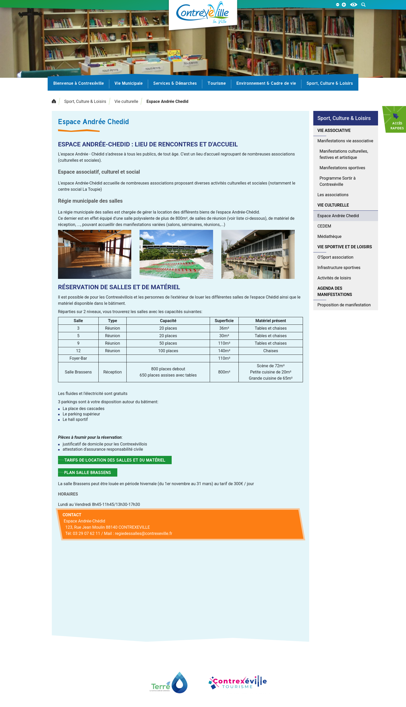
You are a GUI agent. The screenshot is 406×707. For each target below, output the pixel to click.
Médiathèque (329, 236)
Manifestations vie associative (345, 140)
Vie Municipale (128, 83)
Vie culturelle (126, 101)
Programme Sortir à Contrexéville (338, 181)
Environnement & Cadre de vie (266, 83)
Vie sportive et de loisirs (344, 246)
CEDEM (324, 226)
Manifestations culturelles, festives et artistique (344, 154)
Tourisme (216, 83)
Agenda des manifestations (334, 291)
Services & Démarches (175, 83)
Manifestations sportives (342, 167)
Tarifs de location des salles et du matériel (114, 460)
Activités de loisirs (334, 277)
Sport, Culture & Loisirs (330, 83)
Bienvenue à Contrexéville (78, 83)
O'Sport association (335, 257)
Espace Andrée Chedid (168, 101)
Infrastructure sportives (338, 267)
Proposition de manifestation (344, 304)
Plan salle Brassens (87, 472)
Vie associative (334, 130)
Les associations (333, 194)
